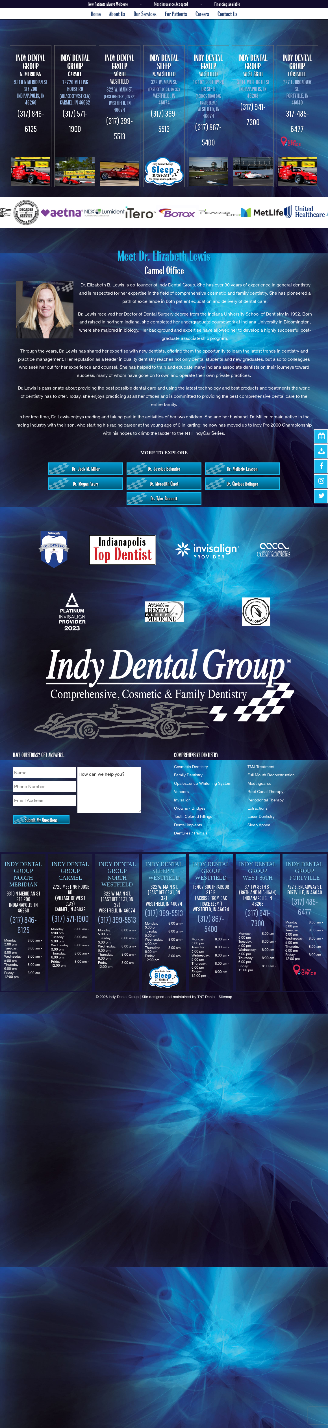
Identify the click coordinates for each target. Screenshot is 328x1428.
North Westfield (119, 69)
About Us (117, 13)
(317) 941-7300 (257, 918)
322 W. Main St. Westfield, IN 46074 (117, 902)
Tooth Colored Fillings (193, 816)
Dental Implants (188, 824)
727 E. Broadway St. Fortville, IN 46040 (297, 92)
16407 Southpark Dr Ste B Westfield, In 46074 (208, 99)
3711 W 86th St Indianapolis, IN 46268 (258, 895)
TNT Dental (206, 997)
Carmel (75, 65)
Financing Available (227, 3)
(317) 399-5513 (117, 920)
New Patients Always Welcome (108, 3)
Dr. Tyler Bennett (164, 498)
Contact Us (227, 13)
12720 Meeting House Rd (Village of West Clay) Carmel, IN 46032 (70, 898)
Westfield (208, 65)
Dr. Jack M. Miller (86, 469)
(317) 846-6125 (23, 925)
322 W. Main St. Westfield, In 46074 (119, 99)
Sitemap (225, 997)
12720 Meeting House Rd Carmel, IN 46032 (75, 92)
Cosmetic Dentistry (191, 766)
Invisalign (182, 799)
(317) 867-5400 (211, 924)
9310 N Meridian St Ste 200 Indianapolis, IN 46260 (30, 92)
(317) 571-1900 (70, 918)
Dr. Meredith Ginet (164, 484)
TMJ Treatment (260, 766)
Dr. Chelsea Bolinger (242, 484)
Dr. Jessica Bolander (164, 469)
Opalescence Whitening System (202, 783)
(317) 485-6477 (305, 907)
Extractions (257, 808)
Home (96, 13)
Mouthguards (259, 783)
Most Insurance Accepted (171, 3)
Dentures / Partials (190, 833)
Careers (202, 13)
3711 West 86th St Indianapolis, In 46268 (253, 89)
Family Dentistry (188, 774)
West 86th (252, 65)
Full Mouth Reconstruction (271, 774)
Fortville (297, 65)
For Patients (176, 13)
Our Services (145, 13)
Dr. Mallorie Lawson (242, 469)
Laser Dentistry (261, 816)
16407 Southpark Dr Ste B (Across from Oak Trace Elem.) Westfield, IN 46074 (211, 898)
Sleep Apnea (258, 824)
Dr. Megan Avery (86, 484)
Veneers (181, 791)
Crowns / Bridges (189, 808)
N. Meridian (30, 65)
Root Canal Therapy (265, 791)
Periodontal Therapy (265, 799)
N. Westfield (164, 65)
